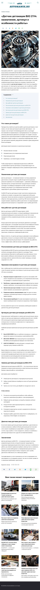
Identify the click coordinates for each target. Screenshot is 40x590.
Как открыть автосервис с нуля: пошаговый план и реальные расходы (28, 544)
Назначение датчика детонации (14, 100)
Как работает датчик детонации (14, 103)
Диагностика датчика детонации (14, 114)
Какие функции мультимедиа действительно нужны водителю (29, 519)
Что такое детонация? (12, 98)
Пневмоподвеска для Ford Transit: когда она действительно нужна (8, 495)
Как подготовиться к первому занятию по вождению (9, 518)
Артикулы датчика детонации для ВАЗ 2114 (17, 110)
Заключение (9, 117)
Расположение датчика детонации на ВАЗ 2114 (18, 105)
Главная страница (5, 11)
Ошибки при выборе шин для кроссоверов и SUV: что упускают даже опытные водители (29, 571)
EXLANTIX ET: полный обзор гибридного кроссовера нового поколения (9, 544)
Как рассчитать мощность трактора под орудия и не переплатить (8, 570)
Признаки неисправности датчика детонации (18, 107)
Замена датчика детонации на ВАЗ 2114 (16, 112)
